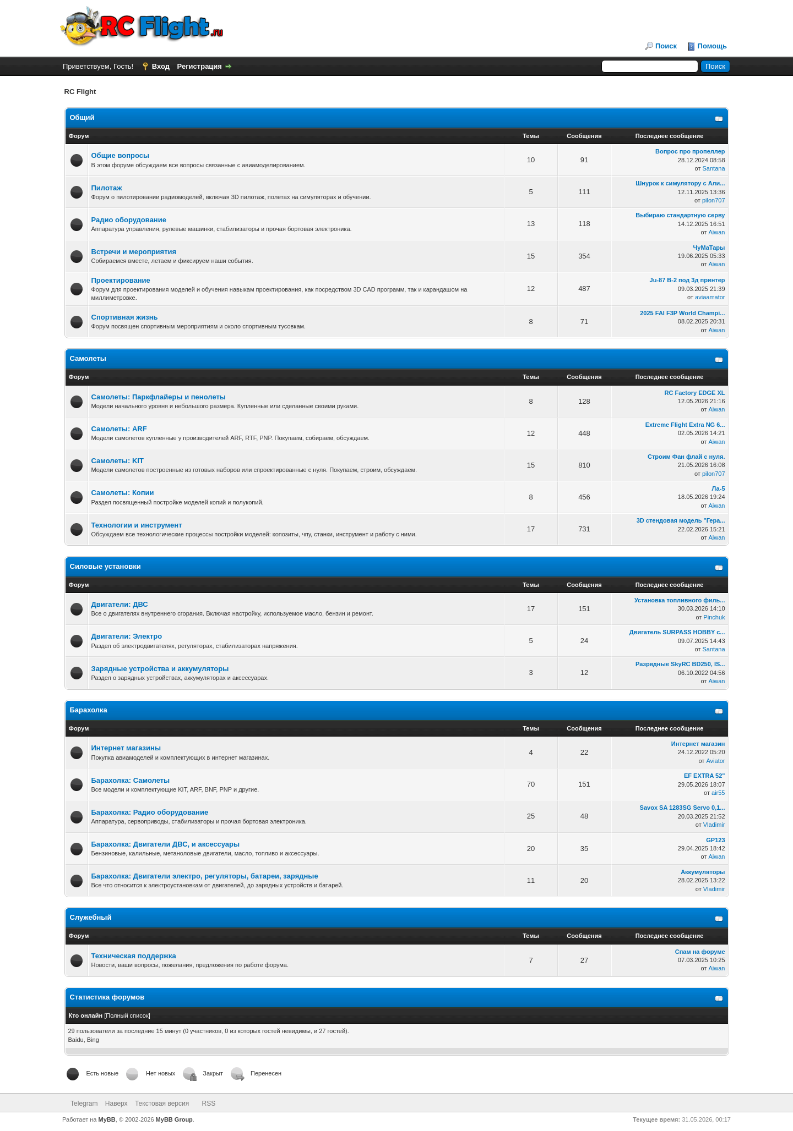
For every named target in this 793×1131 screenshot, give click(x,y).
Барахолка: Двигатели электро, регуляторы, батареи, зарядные (204, 876)
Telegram (83, 1103)
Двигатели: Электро (126, 636)
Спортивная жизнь (124, 317)
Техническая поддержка (133, 956)
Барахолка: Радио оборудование (150, 812)
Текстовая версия (162, 1103)
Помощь (712, 46)
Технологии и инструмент (136, 525)
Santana (714, 168)
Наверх (116, 1103)
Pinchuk (714, 617)
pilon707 (713, 200)
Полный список (127, 1015)
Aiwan (717, 232)
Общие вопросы (120, 155)
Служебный (91, 917)
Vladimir (714, 824)
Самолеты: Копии (122, 492)
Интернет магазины (126, 748)
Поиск (666, 46)
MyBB (107, 1119)
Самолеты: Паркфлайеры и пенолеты (158, 397)
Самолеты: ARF (119, 429)
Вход (161, 66)
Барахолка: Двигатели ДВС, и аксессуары (165, 844)
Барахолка (88, 710)
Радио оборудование (128, 220)
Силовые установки (105, 566)
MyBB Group (174, 1119)
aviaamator (710, 297)
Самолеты (88, 358)
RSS (209, 1103)
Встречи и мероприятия (134, 252)
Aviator (715, 760)
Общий (82, 117)
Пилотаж (106, 188)
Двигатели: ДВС (119, 604)
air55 (718, 792)
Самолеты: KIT (117, 461)
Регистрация (199, 66)
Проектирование (120, 280)
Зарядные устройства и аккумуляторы (160, 669)
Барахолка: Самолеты (130, 780)
